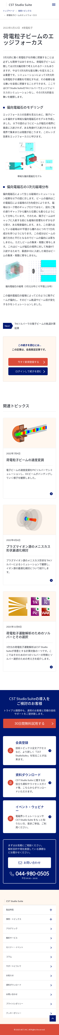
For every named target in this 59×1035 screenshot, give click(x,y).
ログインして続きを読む (28, 371)
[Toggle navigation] (54, 4)
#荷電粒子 (27, 27)
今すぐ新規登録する (28, 361)
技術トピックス (24, 11)
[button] (29, 909)
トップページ (8, 11)
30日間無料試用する (29, 723)
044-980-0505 (29, 874)
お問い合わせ (29, 862)
